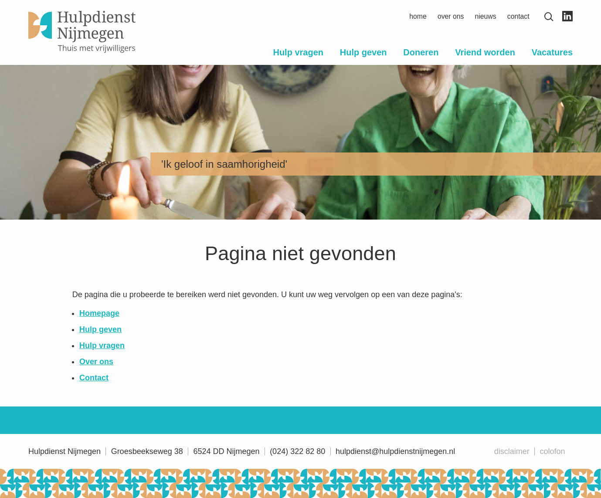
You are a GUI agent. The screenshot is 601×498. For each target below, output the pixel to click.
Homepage (99, 313)
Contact (518, 16)
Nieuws (485, 16)
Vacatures (552, 52)
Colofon (552, 451)
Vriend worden (485, 52)
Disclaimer (512, 451)
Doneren (420, 52)
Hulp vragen (298, 52)
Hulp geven (363, 52)
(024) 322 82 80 (297, 451)
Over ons (451, 16)
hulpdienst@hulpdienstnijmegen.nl (395, 451)
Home (417, 16)
